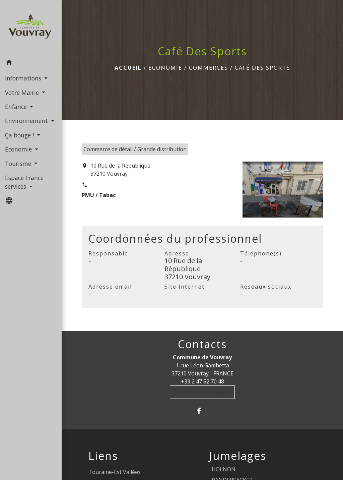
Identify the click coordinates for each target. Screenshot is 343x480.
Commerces (208, 67)
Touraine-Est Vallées (114, 472)
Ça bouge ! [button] (20, 135)
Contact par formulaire (202, 392)
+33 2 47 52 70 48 (202, 381)
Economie (165, 67)
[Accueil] (31, 28)
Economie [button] (19, 149)
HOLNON (223, 469)
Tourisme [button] (19, 164)
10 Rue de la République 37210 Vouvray (120, 169)
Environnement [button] (27, 121)
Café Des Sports (262, 67)
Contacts (202, 344)
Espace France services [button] (24, 182)
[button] (31, 63)
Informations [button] (24, 78)
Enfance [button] (16, 107)
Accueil (128, 67)
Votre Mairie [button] (23, 92)
